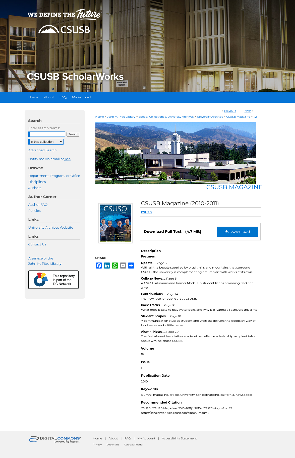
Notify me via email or (49, 159)
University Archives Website (50, 227)
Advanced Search (42, 150)
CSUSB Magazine (238, 116)
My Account (146, 438)
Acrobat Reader (133, 444)
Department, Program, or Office (54, 176)
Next (248, 111)
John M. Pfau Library (121, 116)
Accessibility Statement (179, 438)
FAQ (128, 438)
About (113, 438)
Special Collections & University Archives (166, 116)
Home (99, 116)
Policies (34, 211)
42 (255, 116)
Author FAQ (38, 205)
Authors (34, 188)
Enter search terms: (44, 128)
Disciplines (37, 182)
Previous (230, 111)
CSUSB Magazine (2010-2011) (180, 203)
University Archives (210, 116)
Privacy (97, 444)
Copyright (112, 444)
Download (237, 231)
